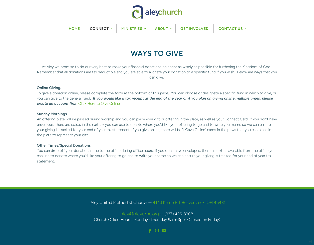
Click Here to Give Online (99, 103)
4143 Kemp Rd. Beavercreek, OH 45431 (189, 202)
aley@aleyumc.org (140, 214)
